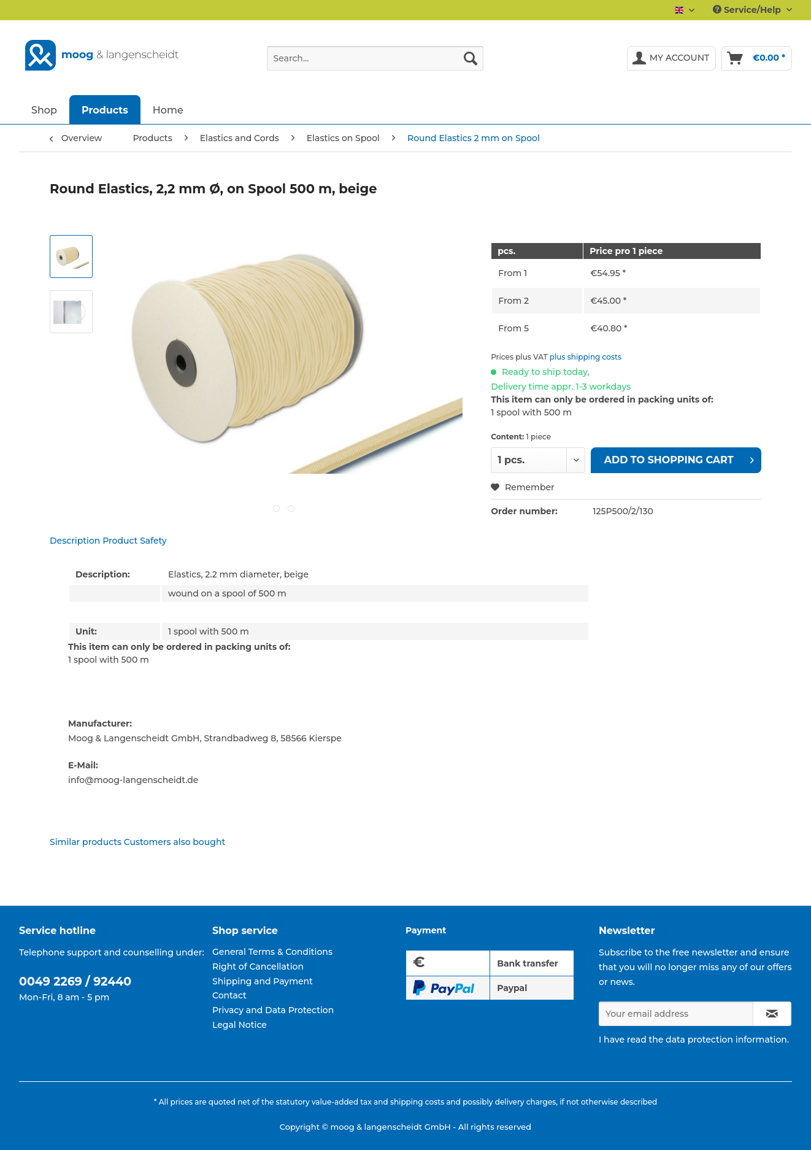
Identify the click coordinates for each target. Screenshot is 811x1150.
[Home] (168, 109)
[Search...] (375, 58)
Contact (229, 995)
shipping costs (417, 1101)
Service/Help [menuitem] (748, 9)
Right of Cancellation (258, 966)
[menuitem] (375, 64)
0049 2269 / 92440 (75, 981)
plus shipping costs (585, 356)
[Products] (104, 109)
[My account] (672, 58)
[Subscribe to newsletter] (772, 1013)
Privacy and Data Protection (273, 1010)
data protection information (726, 1039)
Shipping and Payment (262, 981)
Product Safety (134, 540)
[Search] (470, 58)
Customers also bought (174, 841)
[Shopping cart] (756, 58)
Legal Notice (239, 1024)
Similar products (85, 841)
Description (75, 540)
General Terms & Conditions (272, 951)
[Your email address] (676, 1013)
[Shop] (44, 109)
